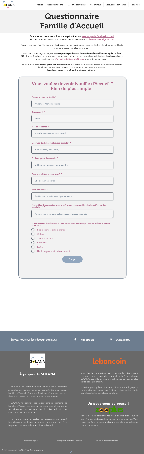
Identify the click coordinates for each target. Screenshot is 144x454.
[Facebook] (75, 339)
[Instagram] (111, 339)
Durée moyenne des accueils (44, 158)
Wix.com (41, 450)
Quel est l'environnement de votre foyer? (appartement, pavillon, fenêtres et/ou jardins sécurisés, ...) (69, 206)
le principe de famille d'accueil (98, 36)
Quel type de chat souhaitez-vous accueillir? (50, 143)
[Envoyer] (72, 259)
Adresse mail (37, 112)
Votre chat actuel (39, 190)
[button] (55, 4)
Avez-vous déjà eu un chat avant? (46, 174)
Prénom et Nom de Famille (43, 97)
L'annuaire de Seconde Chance (69, 59)
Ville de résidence (39, 127)
